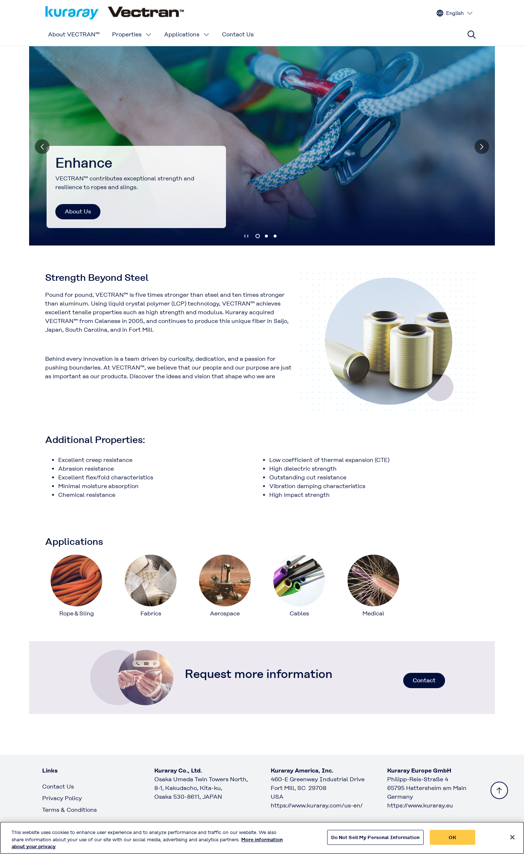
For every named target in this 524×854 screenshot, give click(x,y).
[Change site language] (455, 13)
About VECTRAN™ (74, 34)
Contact (424, 680)
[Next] (482, 146)
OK (452, 841)
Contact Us (238, 34)
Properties (132, 34)
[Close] (512, 841)
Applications (187, 34)
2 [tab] (266, 236)
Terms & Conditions (69, 809)
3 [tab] (275, 236)
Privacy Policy (62, 798)
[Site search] (471, 34)
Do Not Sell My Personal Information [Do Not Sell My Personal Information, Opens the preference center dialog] (375, 841)
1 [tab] (257, 236)
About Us (78, 211)
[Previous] (42, 146)
